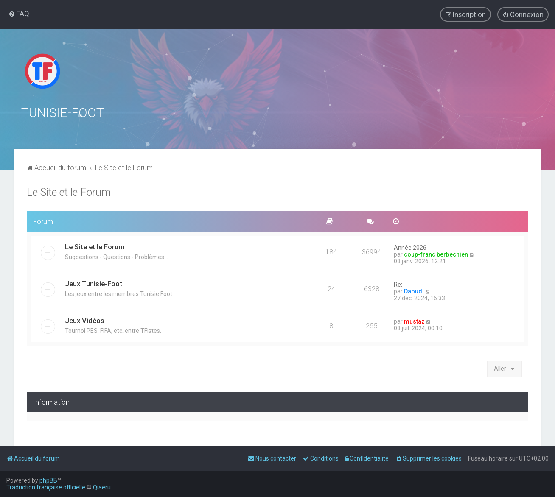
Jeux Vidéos (84, 319)
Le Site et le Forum (69, 191)
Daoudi (414, 290)
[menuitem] (18, 13)
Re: (398, 283)
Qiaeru (102, 487)
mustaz (414, 320)
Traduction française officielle (45, 487)
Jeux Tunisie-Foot (93, 282)
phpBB (48, 480)
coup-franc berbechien (436, 253)
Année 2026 (410, 246)
